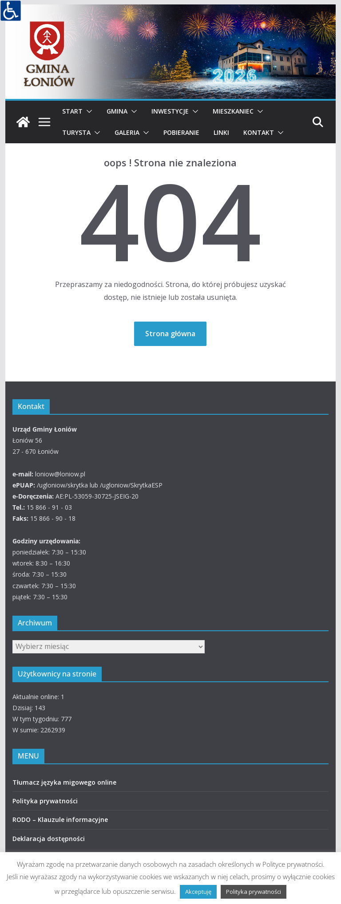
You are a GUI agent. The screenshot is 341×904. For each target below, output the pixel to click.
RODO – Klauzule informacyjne (60, 819)
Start (72, 111)
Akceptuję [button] (198, 892)
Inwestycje (170, 111)
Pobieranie (181, 132)
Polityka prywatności (45, 801)
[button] (87, 111)
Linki (221, 132)
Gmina (117, 111)
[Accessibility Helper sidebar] (10, 10)
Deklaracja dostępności (48, 838)
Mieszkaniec (233, 111)
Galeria (127, 132)
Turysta (76, 132)
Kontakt (258, 132)
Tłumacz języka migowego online (64, 782)
